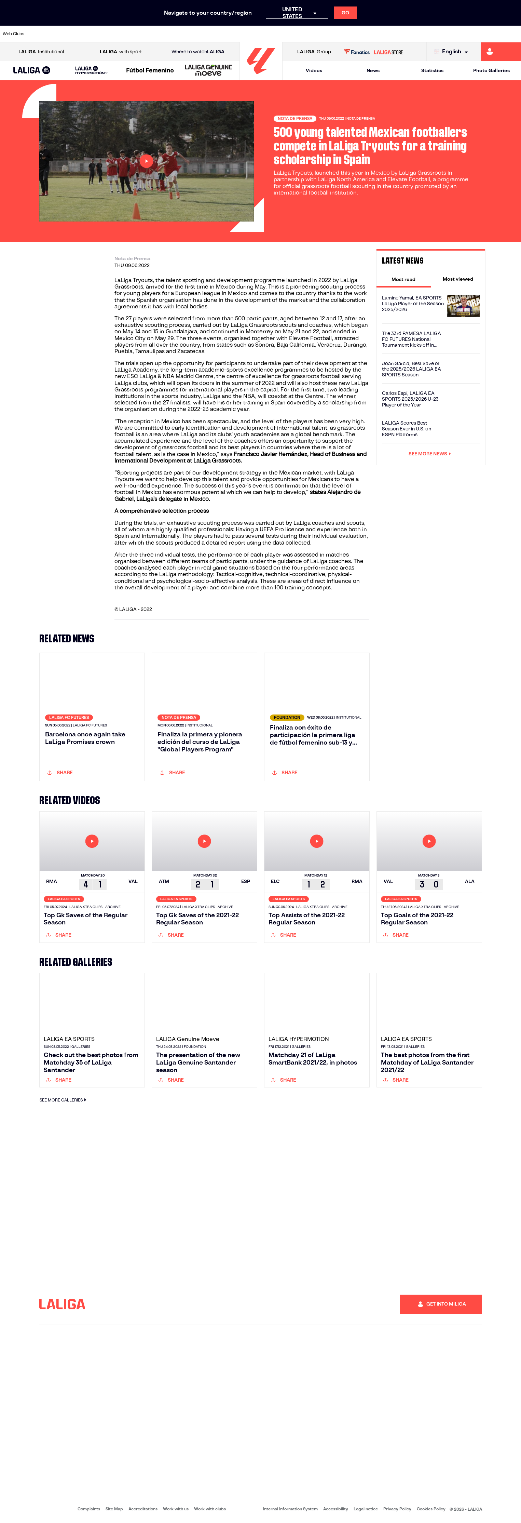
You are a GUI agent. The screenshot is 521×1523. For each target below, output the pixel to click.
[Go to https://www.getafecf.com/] (192, 34)
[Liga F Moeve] (150, 71)
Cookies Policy (431, 1510)
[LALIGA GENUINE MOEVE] (208, 71)
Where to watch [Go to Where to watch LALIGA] (198, 52)
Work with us (176, 1510)
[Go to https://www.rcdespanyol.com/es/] (316, 34)
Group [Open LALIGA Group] (314, 52)
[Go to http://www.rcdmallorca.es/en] (340, 34)
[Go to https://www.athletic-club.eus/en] (44, 34)
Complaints (89, 1510)
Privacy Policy (397, 1510)
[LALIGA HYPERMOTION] (92, 70)
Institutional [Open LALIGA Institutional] (41, 52)
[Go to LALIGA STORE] (373, 51)
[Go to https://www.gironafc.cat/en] (216, 34)
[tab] (403, 279)
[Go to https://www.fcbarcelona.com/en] (167, 34)
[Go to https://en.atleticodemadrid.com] (69, 34)
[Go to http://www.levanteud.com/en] (241, 34)
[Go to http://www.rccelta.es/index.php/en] (291, 34)
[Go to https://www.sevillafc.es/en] (463, 34)
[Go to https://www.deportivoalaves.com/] (118, 34)
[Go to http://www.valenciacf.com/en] (488, 34)
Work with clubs (210, 1510)
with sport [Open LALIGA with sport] (121, 52)
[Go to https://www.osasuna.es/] (93, 34)
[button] (32, 70)
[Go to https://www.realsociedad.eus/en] (439, 34)
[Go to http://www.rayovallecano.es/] (266, 34)
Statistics (432, 70)
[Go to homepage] (261, 77)
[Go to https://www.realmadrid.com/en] (389, 34)
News (373, 70)
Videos (314, 70)
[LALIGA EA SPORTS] (32, 71)
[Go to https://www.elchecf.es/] (142, 34)
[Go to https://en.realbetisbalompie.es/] (365, 34)
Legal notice (366, 1510)
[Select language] (452, 52)
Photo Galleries (491, 70)
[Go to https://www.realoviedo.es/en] (414, 34)
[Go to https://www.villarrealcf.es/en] (513, 34)
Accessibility (335, 1510)
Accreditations (142, 1510)
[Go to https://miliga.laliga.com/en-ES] (501, 51)
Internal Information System (290, 1510)
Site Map (114, 1510)
